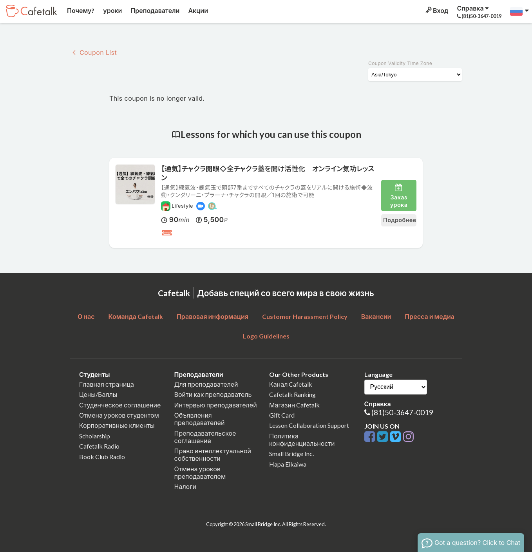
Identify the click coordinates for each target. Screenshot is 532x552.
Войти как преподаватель (213, 394)
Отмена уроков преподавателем (200, 472)
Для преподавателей (206, 384)
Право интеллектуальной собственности (212, 454)
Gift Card (282, 415)
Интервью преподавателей (215, 405)
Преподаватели (154, 10)
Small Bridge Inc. (291, 453)
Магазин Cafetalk (294, 405)
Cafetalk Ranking (292, 394)
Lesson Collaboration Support (309, 425)
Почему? (80, 10)
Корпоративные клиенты (117, 425)
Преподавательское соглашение (205, 436)
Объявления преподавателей (199, 418)
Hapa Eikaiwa (287, 464)
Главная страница (106, 384)
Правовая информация (212, 316)
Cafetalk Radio (99, 446)
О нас (86, 316)
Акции (197, 10)
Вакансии (376, 316)
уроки (112, 10)
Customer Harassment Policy (304, 316)
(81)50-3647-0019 (402, 412)
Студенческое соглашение (120, 405)
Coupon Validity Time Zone (400, 63)
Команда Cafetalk (135, 316)
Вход (436, 10)
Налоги (185, 486)
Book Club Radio (102, 456)
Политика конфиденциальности (302, 439)
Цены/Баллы (98, 394)
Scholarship (94, 436)
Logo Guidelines (266, 336)
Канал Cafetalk (290, 384)
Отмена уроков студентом (119, 415)
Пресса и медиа (429, 316)
